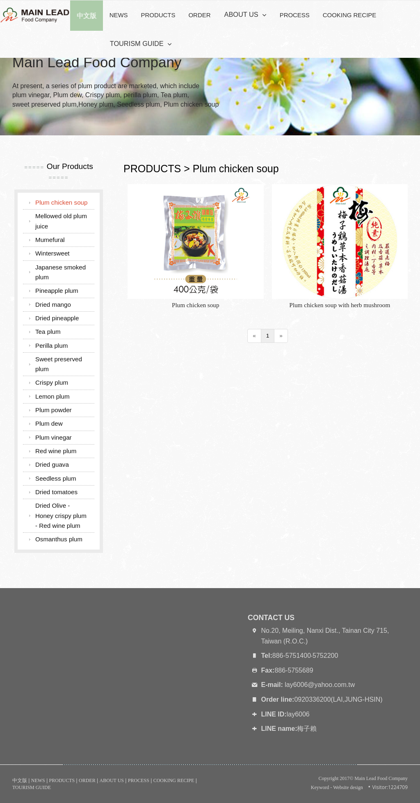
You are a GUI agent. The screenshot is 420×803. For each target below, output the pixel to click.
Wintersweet (52, 253)
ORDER (199, 14)
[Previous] (254, 335)
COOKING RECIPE (345, 14)
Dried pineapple (57, 318)
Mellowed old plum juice (61, 220)
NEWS (119, 14)
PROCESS (291, 14)
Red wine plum (55, 450)
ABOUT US (239, 14)
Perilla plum (51, 345)
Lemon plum (52, 396)
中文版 (19, 780)
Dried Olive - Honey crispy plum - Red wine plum (61, 515)
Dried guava (52, 464)
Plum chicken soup (195, 304)
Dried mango (53, 304)
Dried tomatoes (56, 491)
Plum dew (49, 423)
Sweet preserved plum (58, 364)
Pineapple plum (56, 290)
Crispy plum (51, 382)
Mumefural (50, 239)
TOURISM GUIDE (134, 44)
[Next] (281, 335)
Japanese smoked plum (60, 272)
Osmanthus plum (58, 539)
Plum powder (53, 409)
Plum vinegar (53, 437)
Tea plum (48, 331)
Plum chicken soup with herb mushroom (339, 304)
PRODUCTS (158, 14)
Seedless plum (55, 478)
